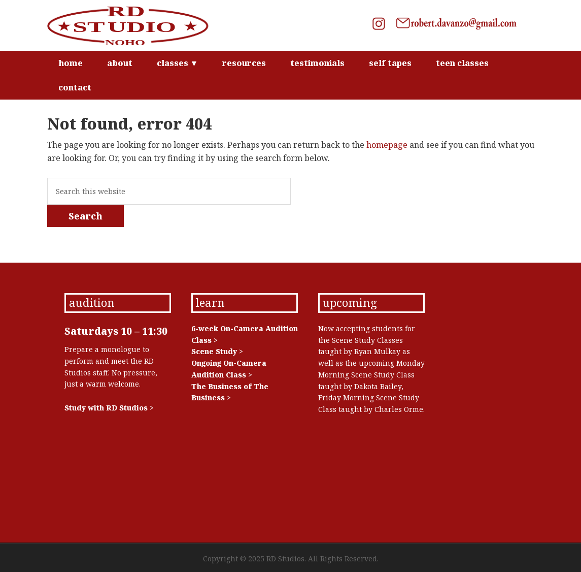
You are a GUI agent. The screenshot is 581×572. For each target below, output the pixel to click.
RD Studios (133, 25)
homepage (386, 144)
